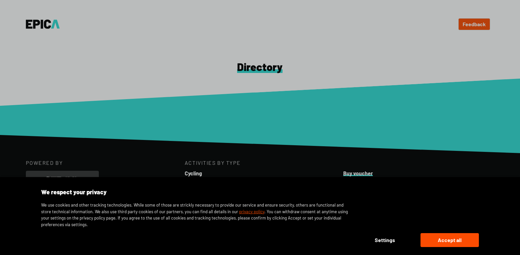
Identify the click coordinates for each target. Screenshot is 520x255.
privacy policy (251, 211)
